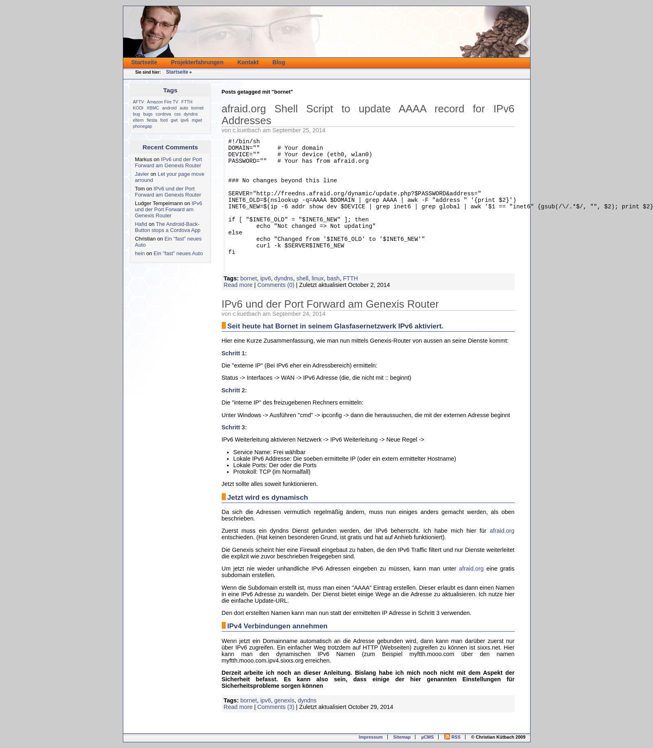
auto (184, 107)
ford (164, 120)
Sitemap (402, 737)
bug (136, 114)
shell (302, 278)
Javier (142, 174)
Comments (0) (275, 285)
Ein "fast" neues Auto (178, 253)
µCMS (427, 737)
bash (333, 278)
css (177, 114)
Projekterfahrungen (197, 62)
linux (318, 278)
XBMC (152, 107)
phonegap (142, 126)
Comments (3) (275, 707)
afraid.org (502, 530)
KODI (138, 107)
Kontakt (247, 62)
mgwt (197, 120)
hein (140, 253)
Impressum (371, 737)
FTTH (186, 101)
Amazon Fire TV (162, 101)
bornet (197, 107)
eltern (138, 120)
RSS (452, 737)
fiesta (152, 120)
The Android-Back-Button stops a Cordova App (168, 227)
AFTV (138, 101)
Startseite (144, 62)
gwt (174, 120)
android (169, 107)
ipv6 (185, 120)
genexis (284, 700)
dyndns (191, 114)
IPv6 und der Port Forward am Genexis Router (168, 162)
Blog (279, 62)
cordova (163, 114)
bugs (148, 114)
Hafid (141, 224)
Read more (238, 285)
